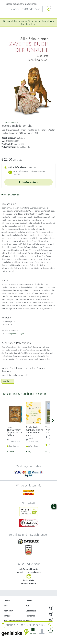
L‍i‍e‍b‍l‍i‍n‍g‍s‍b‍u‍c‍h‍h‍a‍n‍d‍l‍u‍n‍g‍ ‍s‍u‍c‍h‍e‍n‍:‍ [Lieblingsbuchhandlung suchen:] (21, 3)
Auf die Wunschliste (11, 194)
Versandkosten (34, 572)
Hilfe (5, 605)
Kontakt (7, 600)
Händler (7, 615)
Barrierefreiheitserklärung (14, 621)
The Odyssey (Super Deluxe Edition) (14, 432)
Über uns (29, 600)
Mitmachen (30, 615)
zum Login (7, 381)
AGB (27, 605)
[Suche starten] (50, 625)
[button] (33, 632)
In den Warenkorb (28, 182)
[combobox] (25, 625)
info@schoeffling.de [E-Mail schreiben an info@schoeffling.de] (15, 333)
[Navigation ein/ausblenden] (41, 631)
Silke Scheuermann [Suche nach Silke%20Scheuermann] (10, 122)
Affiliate (29, 621)
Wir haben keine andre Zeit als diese (34, 432)
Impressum (8, 610)
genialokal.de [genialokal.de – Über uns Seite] (13, 21)
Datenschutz (31, 610)
